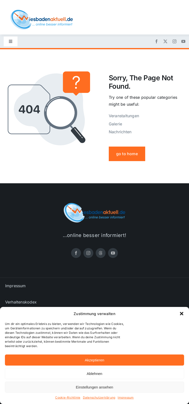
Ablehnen (94, 373)
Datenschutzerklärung (99, 397)
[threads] (101, 253)
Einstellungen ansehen (94, 387)
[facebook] (156, 41)
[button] (181, 313)
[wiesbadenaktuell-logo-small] (41, 11)
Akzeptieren (94, 360)
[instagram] (174, 41)
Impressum (126, 397)
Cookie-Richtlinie (67, 397)
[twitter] (165, 41)
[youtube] (183, 41)
